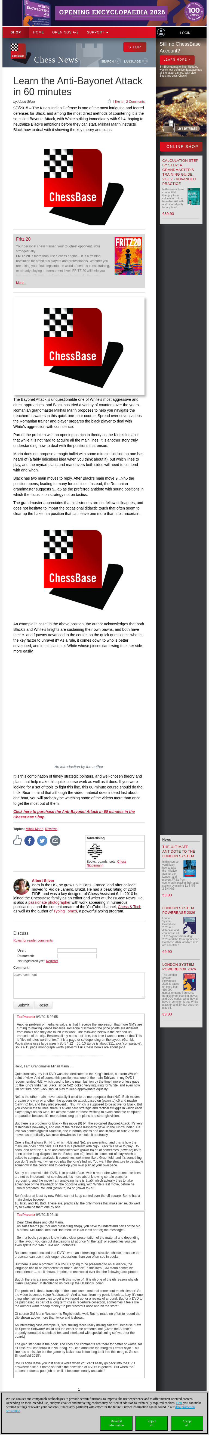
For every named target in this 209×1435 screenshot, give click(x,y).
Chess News (56, 59)
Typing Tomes (65, 911)
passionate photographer (49, 902)
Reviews (51, 829)
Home (38, 32)
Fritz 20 (23, 239)
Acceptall (187, 1423)
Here (179, 1403)
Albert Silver (43, 880)
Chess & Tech (129, 907)
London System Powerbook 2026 (179, 966)
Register (52, 961)
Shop (16, 32)
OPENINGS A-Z (65, 32)
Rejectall (151, 1423)
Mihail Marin (34, 829)
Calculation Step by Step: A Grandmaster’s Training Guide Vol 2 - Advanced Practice (180, 172)
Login (185, 33)
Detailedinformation (116, 1423)
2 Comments (135, 102)
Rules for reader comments (33, 940)
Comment (20, 968)
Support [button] (97, 32)
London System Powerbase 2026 (178, 910)
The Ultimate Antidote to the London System (178, 851)
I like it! (118, 102)
